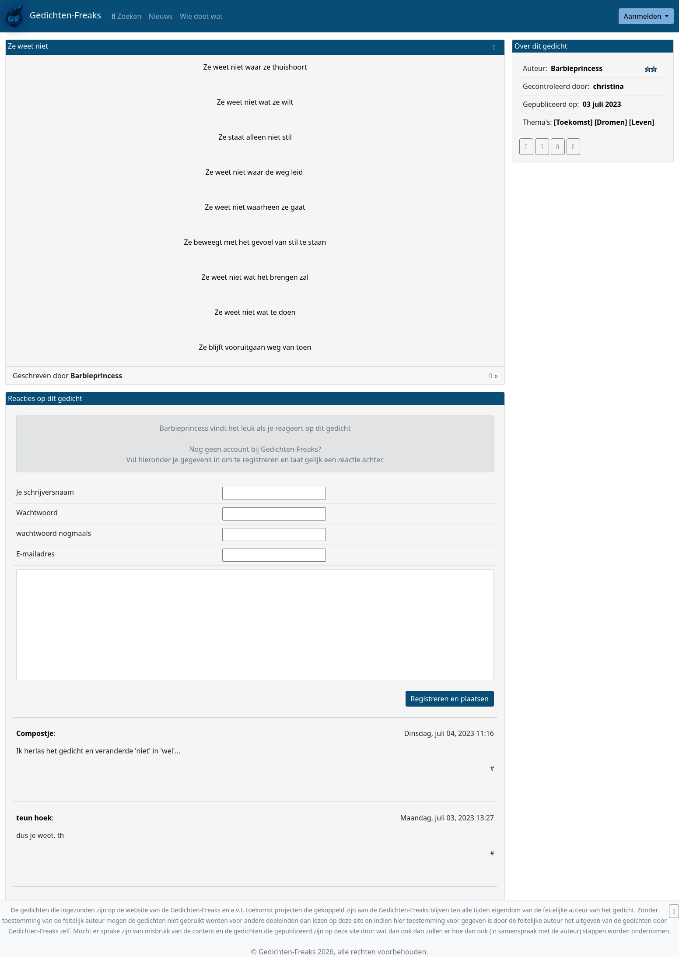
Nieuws (160, 16)
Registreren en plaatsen (450, 699)
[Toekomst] (573, 122)
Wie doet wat (201, 16)
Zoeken (126, 16)
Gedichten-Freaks (53, 16)
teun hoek (34, 818)
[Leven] (641, 122)
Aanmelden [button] (643, 16)
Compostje (34, 733)
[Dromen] (611, 122)
